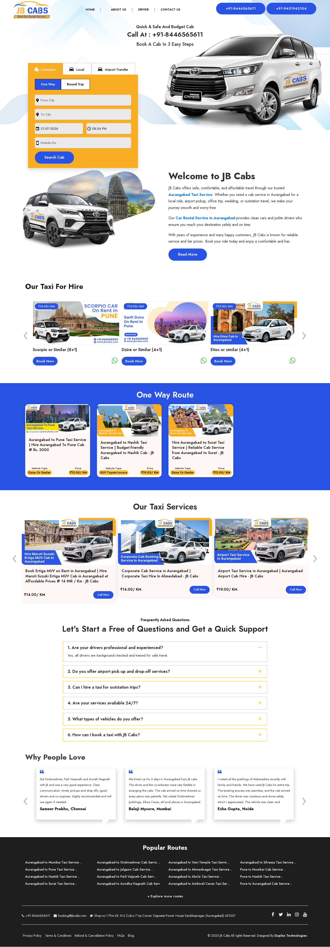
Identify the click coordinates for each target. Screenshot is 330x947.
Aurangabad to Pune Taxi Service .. (51, 869)
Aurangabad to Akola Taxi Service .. (195, 876)
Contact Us (169, 9)
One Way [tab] (48, 84)
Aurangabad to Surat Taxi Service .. (51, 884)
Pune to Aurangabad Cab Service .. (266, 884)
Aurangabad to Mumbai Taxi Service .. (53, 862)
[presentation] (25, 334)
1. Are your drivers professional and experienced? (166, 647)
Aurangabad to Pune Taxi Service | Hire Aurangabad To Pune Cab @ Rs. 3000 (57, 445)
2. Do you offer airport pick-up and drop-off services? (166, 671)
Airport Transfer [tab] (112, 69)
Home (92, 9)
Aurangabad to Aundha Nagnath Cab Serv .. (128, 887)
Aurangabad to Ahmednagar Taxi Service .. (200, 869)
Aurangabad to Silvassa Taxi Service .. (268, 862)
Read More (187, 254)
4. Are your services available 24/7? (166, 703)
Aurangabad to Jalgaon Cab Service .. (125, 869)
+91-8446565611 (239, 8)
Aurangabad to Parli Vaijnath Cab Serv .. (127, 876)
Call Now (103, 595)
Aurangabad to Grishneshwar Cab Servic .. (128, 862)
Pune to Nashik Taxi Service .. (261, 876)
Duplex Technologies (291, 935)
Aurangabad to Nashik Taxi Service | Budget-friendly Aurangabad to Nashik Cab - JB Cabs (127, 450)
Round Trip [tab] (75, 84)
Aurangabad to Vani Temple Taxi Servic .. (199, 862)
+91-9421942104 (291, 8)
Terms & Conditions (58, 935)
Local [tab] (76, 69)
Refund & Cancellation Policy (94, 935)
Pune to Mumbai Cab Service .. (263, 869)
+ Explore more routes (165, 896)
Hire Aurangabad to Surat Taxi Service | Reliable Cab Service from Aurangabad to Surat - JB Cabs (198, 450)
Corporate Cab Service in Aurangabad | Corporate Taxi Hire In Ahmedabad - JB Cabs (160, 574)
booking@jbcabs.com (70, 915)
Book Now (45, 361)
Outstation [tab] (45, 69)
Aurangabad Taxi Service (190, 194)
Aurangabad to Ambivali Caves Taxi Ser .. (199, 884)
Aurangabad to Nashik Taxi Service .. (52, 876)
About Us (117, 9)
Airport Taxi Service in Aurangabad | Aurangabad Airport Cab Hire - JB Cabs (260, 574)
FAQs (120, 935)
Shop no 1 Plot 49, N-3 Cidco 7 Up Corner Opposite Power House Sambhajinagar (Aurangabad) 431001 (162, 916)
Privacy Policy (32, 935)
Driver (142, 9)
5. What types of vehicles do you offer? (166, 719)
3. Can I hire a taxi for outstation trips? (166, 687)
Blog (131, 935)
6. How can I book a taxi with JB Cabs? (166, 735)
